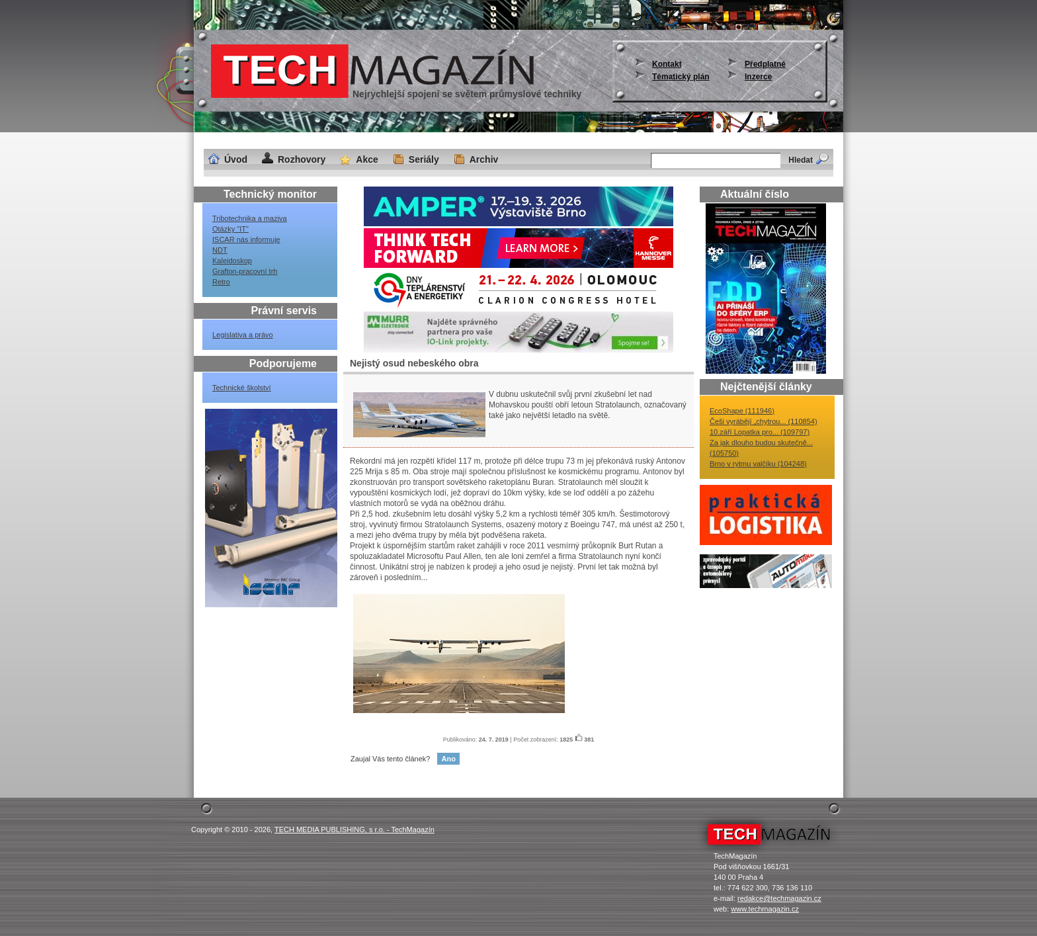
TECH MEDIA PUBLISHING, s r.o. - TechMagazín (354, 829)
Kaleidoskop (232, 261)
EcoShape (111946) (742, 411)
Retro (221, 282)
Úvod (235, 159)
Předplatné (765, 64)
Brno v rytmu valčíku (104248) (758, 464)
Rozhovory (301, 159)
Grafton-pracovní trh (244, 271)
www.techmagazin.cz (765, 909)
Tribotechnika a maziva (249, 218)
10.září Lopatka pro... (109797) (759, 432)
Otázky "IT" (230, 229)
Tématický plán (681, 76)
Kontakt (667, 64)
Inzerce (758, 76)
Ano (448, 759)
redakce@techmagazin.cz (779, 898)
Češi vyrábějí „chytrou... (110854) (763, 421)
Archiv (484, 159)
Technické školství (241, 388)
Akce (367, 159)
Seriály (424, 159)
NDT (220, 250)
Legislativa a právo (242, 335)
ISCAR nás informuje (246, 239)
